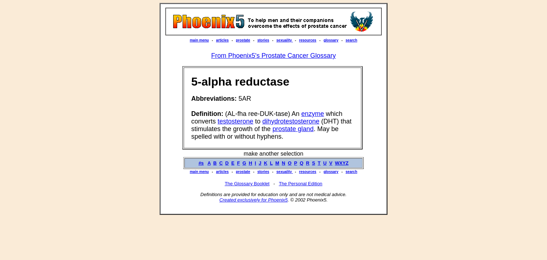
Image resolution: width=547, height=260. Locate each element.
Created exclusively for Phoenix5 (253, 200)
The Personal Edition (301, 183)
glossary (331, 40)
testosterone (235, 121)
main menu (199, 40)
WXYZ (342, 163)
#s (201, 163)
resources (307, 40)
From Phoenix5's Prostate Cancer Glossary (273, 55)
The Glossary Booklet (247, 183)
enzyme (312, 113)
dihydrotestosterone (290, 121)
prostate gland (293, 129)
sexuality (284, 40)
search (351, 40)
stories (263, 40)
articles (222, 40)
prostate (243, 40)
